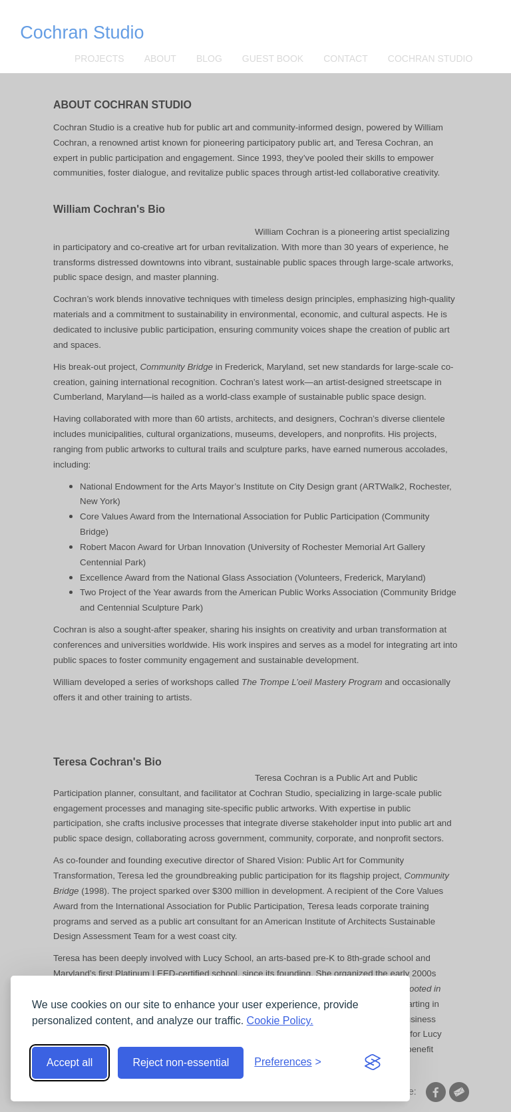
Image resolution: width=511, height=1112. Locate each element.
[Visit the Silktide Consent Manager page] (373, 1063)
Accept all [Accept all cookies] (69, 1062)
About (160, 58)
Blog (209, 58)
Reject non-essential (180, 1062)
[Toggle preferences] (287, 1062)
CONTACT (345, 58)
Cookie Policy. (280, 1020)
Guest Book (272, 58)
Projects (99, 58)
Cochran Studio (82, 33)
